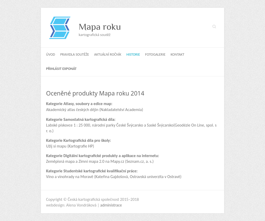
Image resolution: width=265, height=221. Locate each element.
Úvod (50, 54)
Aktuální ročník (107, 54)
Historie (133, 54)
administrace (111, 205)
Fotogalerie (155, 54)
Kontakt (177, 54)
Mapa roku (100, 26)
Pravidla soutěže (74, 54)
